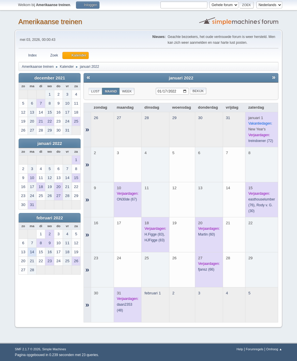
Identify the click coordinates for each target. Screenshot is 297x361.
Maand (111, 91)
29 (174, 118)
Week (127, 91)
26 (96, 118)
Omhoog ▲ (274, 349)
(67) (127, 199)
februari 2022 (50, 218)
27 (119, 118)
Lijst (95, 91)
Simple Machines (54, 349)
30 (200, 118)
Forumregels (254, 349)
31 (228, 118)
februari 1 (152, 293)
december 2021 (49, 78)
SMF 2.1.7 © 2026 (27, 349)
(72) (260, 141)
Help (240, 349)
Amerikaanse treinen (50, 21)
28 (146, 118)
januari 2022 (49, 143)
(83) (154, 234)
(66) (206, 269)
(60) (206, 234)
